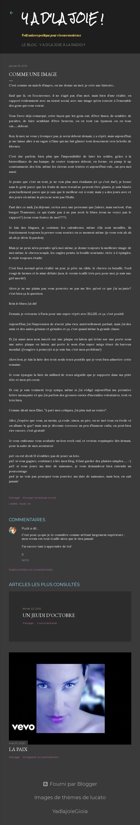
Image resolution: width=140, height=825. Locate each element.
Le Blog (29, 45)
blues (23, 503)
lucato (98, 797)
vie (29, 503)
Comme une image (33, 74)
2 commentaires (47, 623)
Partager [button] (14, 497)
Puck (25, 528)
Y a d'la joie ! (62, 18)
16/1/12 (25, 560)
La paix (18, 749)
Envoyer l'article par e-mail (39, 497)
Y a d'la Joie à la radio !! (62, 45)
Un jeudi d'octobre (49, 615)
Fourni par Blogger (70, 784)
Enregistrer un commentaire (31, 569)
